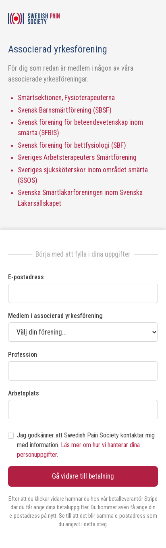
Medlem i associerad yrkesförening (55, 316)
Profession (22, 354)
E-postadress (26, 277)
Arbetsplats (23, 393)
